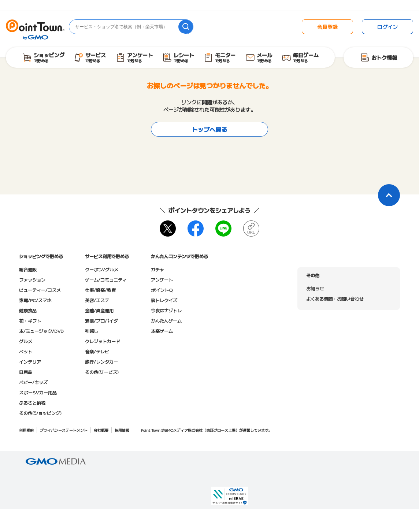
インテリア (30, 361)
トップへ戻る (209, 129)
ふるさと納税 (32, 403)
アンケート (162, 279)
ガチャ (157, 269)
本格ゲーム (162, 331)
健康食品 (28, 310)
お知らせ (315, 288)
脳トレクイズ (164, 300)
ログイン (387, 26)
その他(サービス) (102, 372)
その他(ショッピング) (40, 413)
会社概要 (101, 430)
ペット (25, 351)
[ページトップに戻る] (389, 195)
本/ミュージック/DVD (41, 331)
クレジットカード (102, 341)
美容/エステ (97, 300)
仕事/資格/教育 (100, 290)
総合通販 (28, 269)
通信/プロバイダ (101, 320)
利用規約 (26, 430)
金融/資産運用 (99, 310)
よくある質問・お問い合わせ (334, 299)
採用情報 (122, 430)
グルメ (25, 341)
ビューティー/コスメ (40, 290)
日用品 (25, 372)
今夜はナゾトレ (166, 310)
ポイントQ (162, 290)
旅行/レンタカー (101, 361)
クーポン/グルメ (101, 269)
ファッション (32, 279)
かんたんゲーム (166, 320)
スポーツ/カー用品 (38, 392)
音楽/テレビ (97, 351)
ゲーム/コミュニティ (106, 279)
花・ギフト (30, 320)
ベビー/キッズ (33, 382)
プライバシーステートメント (64, 430)
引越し (91, 331)
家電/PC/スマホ (35, 300)
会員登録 (327, 26)
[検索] (185, 27)
